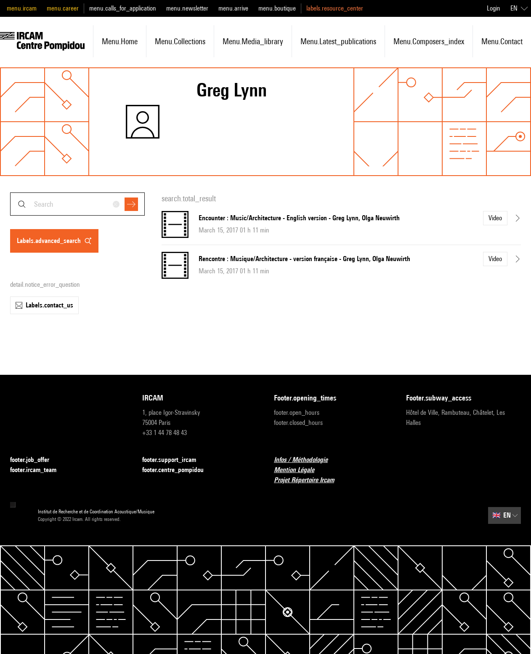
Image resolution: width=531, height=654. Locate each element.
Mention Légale (299, 470)
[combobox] (77, 204)
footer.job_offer (34, 460)
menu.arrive (233, 8)
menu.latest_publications (338, 41)
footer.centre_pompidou (178, 470)
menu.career (63, 8)
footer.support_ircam (174, 460)
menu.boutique (277, 8)
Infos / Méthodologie (306, 460)
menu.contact (502, 41)
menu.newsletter (187, 8)
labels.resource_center (334, 8)
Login (493, 8)
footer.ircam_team (38, 470)
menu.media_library (253, 41)
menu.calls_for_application (122, 8)
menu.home (120, 41)
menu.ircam (22, 8)
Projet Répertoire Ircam (309, 480)
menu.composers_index (428, 41)
